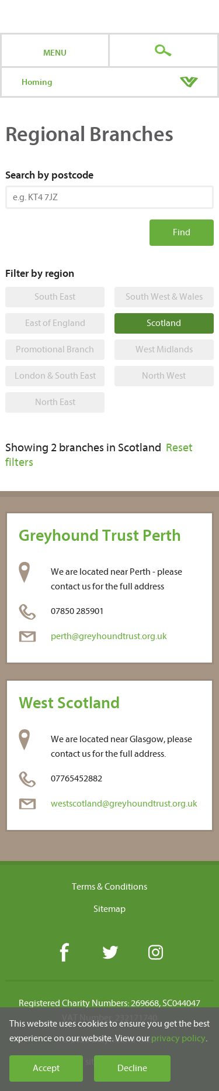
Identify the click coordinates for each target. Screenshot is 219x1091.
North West (164, 375)
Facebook (64, 953)
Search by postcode (49, 175)
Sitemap (109, 909)
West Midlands (164, 349)
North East (55, 402)
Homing (37, 82)
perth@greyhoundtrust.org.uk (109, 636)
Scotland (164, 323)
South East (54, 296)
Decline (132, 1068)
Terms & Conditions (109, 886)
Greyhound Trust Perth (100, 535)
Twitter (109, 953)
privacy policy (178, 1038)
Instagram (155, 953)
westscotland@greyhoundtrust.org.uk (124, 803)
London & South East (55, 375)
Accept (46, 1068)
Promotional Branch (55, 349)
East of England (55, 323)
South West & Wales (164, 296)
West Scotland (69, 703)
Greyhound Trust (109, 16)
